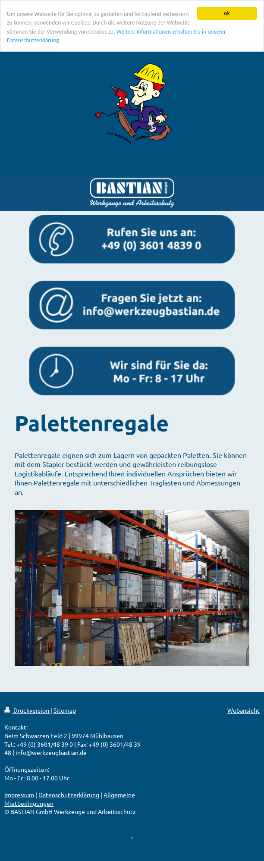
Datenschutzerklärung (68, 794)
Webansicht (243, 710)
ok (226, 13)
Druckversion (27, 710)
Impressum (19, 794)
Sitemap (64, 710)
